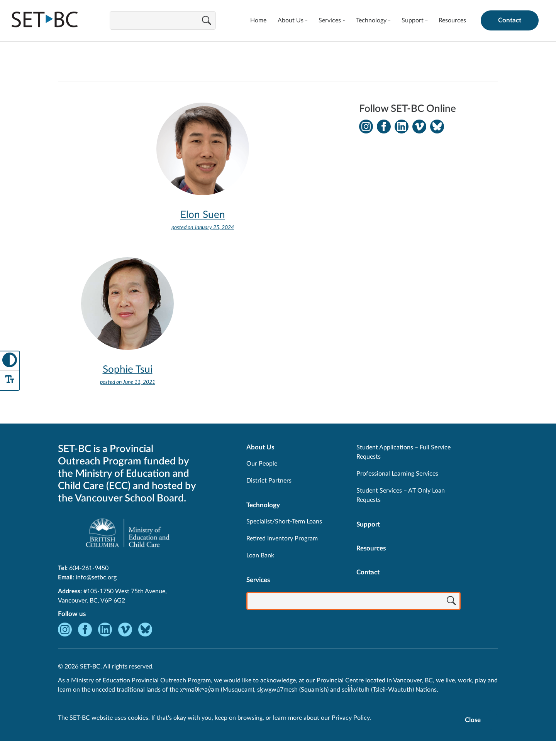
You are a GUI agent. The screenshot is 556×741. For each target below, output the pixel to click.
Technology (371, 20)
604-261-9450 (88, 568)
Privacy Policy (351, 718)
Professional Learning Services (397, 474)
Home (258, 20)
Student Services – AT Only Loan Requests (400, 495)
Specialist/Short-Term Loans (284, 521)
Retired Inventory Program (282, 538)
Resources (452, 20)
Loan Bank (260, 555)
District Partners (269, 481)
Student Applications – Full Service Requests (403, 452)
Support (413, 20)
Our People (261, 464)
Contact (509, 20)
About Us (290, 20)
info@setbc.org (96, 577)
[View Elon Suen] (203, 174)
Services (330, 20)
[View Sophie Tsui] (127, 328)
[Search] (206, 21)
